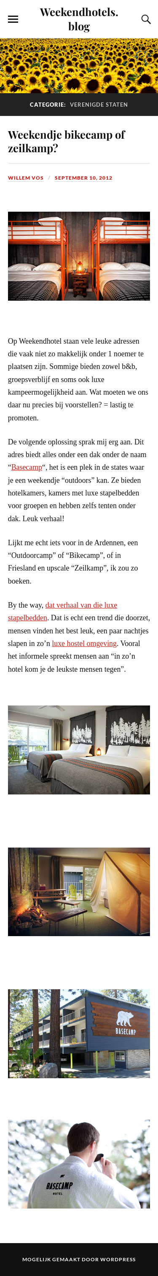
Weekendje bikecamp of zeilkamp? (66, 141)
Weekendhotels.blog (79, 18)
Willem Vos (26, 178)
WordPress (118, 1259)
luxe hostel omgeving (84, 643)
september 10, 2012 (83, 178)
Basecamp (26, 467)
